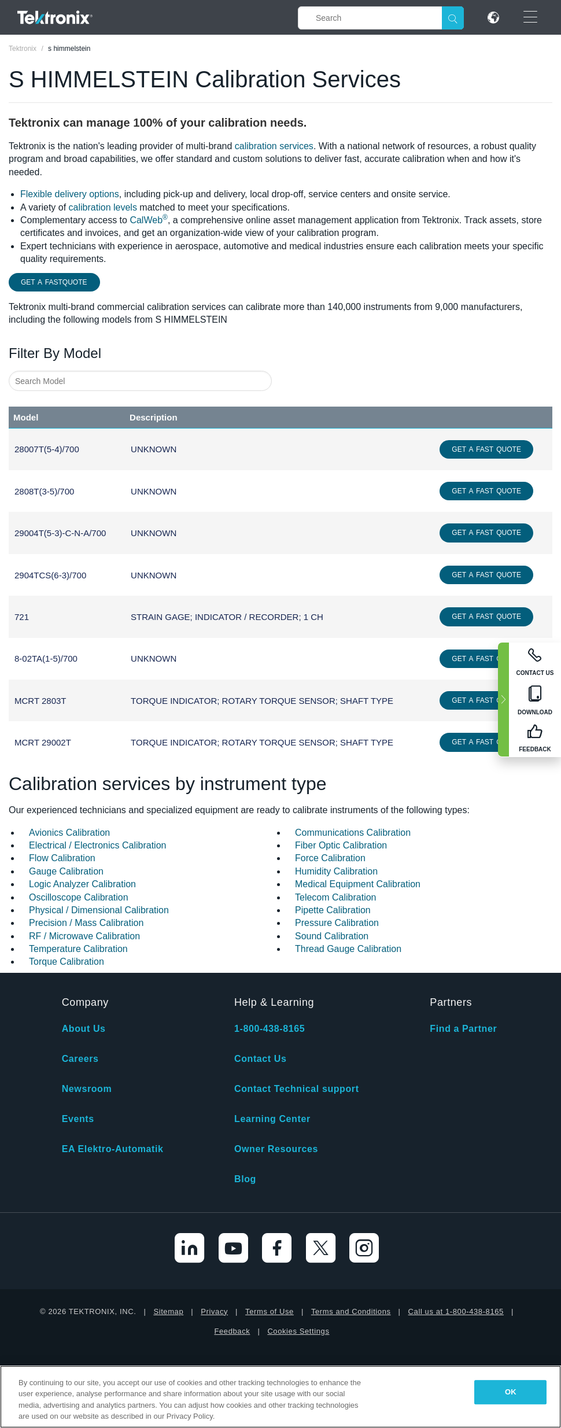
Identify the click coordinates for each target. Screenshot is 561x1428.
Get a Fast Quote (486, 449)
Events (78, 1119)
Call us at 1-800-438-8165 (456, 1311)
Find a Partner (463, 1029)
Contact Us (260, 1059)
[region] (280, 1397)
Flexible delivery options (69, 194)
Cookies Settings (298, 1331)
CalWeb (148, 220)
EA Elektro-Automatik (113, 1149)
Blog (245, 1179)
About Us (84, 1029)
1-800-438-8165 (269, 1029)
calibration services (274, 146)
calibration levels (103, 207)
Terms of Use (269, 1311)
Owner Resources (276, 1149)
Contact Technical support (296, 1089)
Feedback (232, 1331)
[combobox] (140, 381)
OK (510, 1392)
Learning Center (272, 1119)
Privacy (214, 1311)
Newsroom (87, 1089)
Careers (80, 1059)
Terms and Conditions (351, 1311)
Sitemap (168, 1311)
